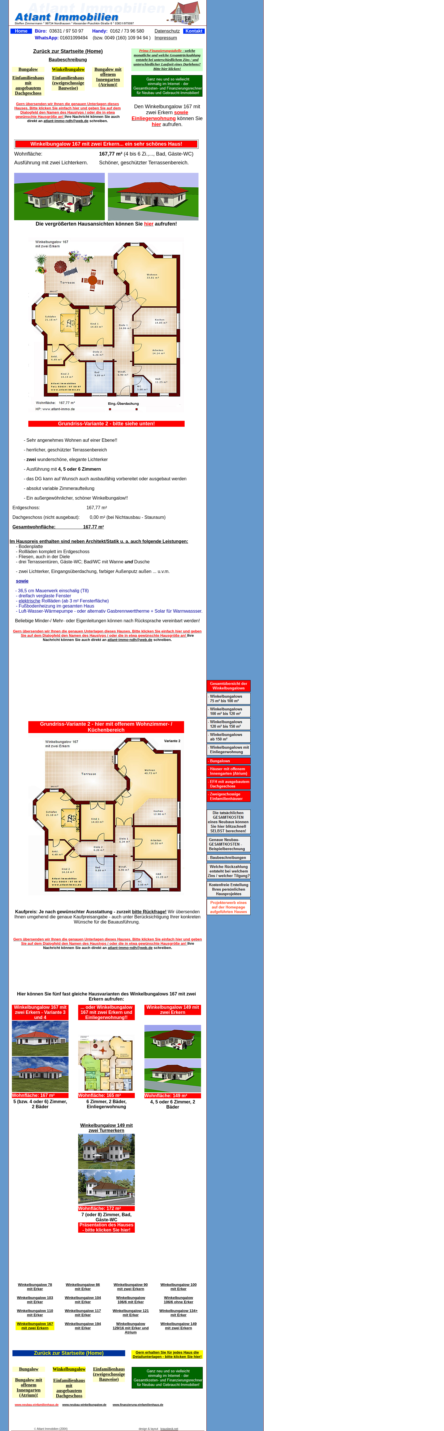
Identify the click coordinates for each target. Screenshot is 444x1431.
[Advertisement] (110, 678)
